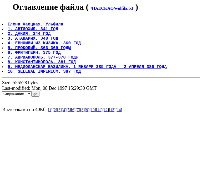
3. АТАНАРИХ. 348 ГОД (33, 43)
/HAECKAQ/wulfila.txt (112, 8)
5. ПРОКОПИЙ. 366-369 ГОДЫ (39, 55)
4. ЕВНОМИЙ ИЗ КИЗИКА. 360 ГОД (44, 49)
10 (93, 122)
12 (106, 122)
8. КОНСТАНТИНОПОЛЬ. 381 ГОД (42, 72)
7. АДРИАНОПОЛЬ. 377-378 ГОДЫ (43, 66)
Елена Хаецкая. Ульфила (36, 26)
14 (119, 122)
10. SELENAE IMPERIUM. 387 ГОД (44, 84)
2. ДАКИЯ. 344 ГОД (29, 37)
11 (99, 122)
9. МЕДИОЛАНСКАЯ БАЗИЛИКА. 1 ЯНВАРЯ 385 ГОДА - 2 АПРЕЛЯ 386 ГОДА (87, 78)
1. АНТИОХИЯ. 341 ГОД (33, 32)
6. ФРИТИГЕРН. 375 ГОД (34, 61)
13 (112, 122)
